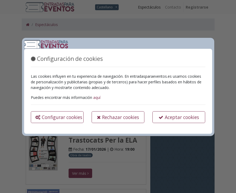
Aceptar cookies (179, 117)
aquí (96, 97)
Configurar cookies (58, 117)
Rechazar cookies (118, 117)
